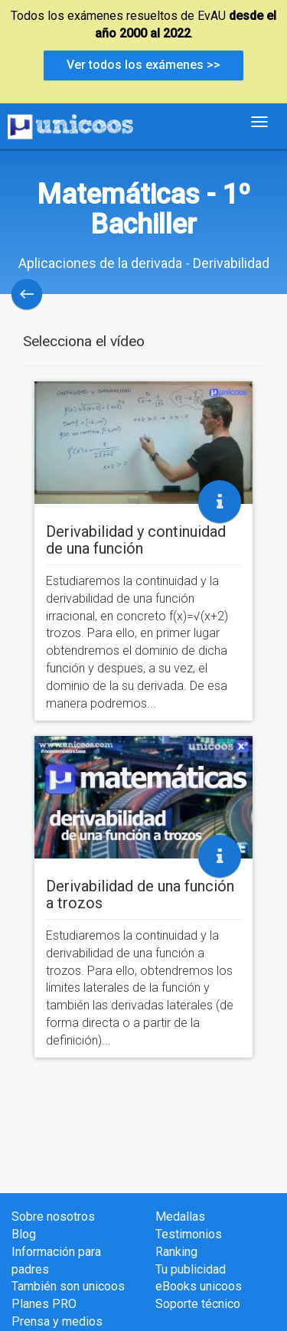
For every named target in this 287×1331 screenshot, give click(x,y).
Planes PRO (44, 1304)
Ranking (176, 1251)
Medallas (180, 1216)
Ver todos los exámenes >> (143, 64)
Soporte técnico (197, 1304)
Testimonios (188, 1234)
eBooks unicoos (198, 1286)
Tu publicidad (190, 1269)
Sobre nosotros (53, 1216)
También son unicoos (68, 1286)
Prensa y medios (57, 1321)
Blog (23, 1234)
